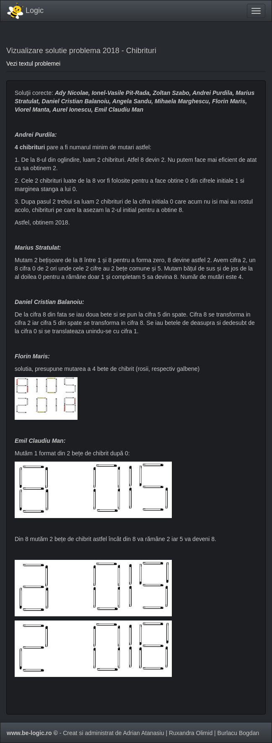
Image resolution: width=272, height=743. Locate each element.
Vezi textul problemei (33, 63)
